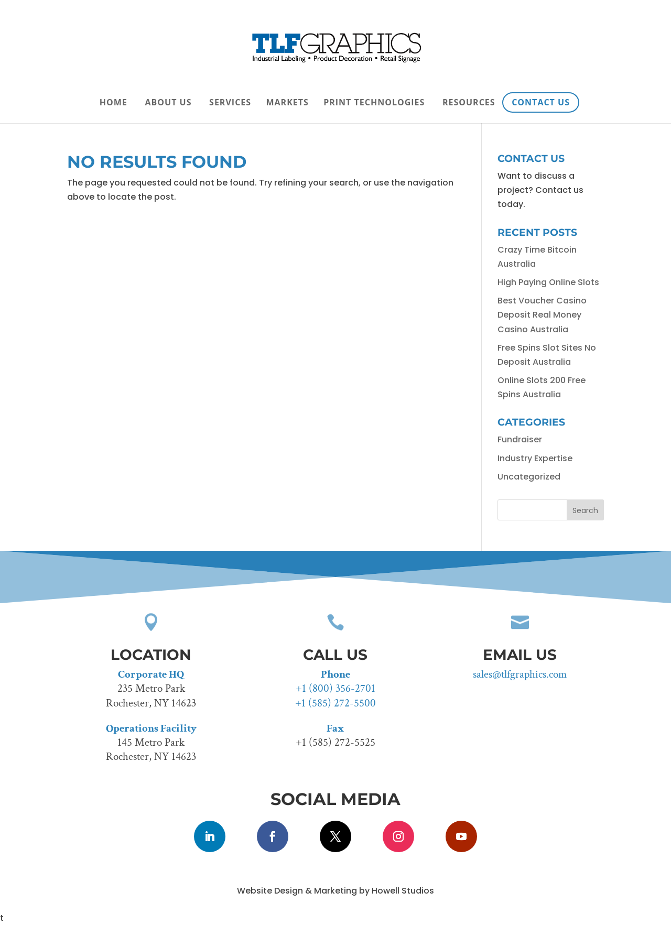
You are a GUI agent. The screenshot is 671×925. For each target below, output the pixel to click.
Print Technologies (374, 103)
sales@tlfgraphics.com (520, 674)
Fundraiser (519, 439)
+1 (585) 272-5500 (335, 703)
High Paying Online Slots (548, 282)
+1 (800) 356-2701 (335, 688)
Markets (287, 103)
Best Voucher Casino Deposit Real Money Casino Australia (542, 315)
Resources (468, 103)
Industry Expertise (534, 458)
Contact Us (541, 102)
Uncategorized (528, 477)
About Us (168, 103)
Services (230, 103)
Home (113, 103)
